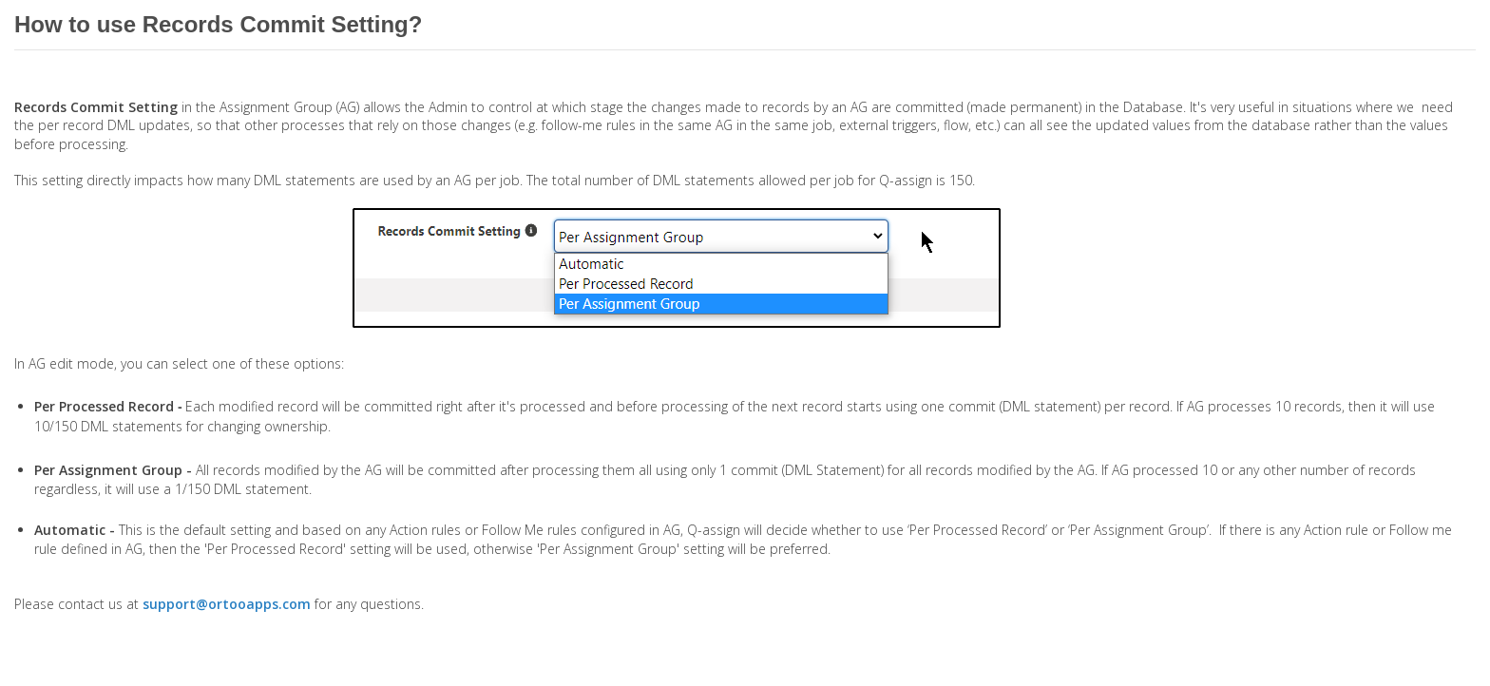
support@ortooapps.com (227, 604)
